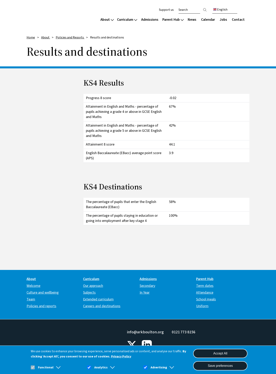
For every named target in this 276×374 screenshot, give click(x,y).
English (220, 9)
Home (31, 37)
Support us (166, 10)
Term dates (204, 285)
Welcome (33, 285)
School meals (206, 299)
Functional (46, 367)
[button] (58, 367)
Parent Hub (173, 19)
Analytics (101, 367)
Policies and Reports (70, 37)
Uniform (202, 306)
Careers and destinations (101, 306)
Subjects (89, 292)
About (107, 19)
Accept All (220, 353)
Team (31, 299)
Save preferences (220, 365)
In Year (145, 292)
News (192, 19)
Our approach (93, 285)
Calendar (208, 19)
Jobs (223, 19)
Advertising (159, 367)
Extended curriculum (98, 299)
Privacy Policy (121, 356)
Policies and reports (41, 306)
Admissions (149, 19)
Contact (238, 19)
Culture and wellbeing (43, 292)
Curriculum (127, 19)
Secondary (147, 285)
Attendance (204, 292)
